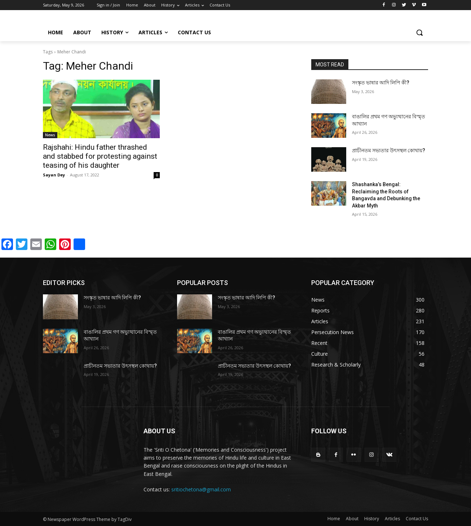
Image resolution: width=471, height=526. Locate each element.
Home (333, 519)
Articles (392, 519)
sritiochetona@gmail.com (201, 489)
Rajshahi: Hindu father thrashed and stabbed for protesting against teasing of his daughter (100, 156)
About (352, 519)
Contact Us (417, 519)
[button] (419, 32)
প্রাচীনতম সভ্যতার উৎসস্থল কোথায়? (388, 150)
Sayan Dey (54, 174)
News (50, 134)
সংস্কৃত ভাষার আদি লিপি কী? (380, 83)
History (371, 519)
